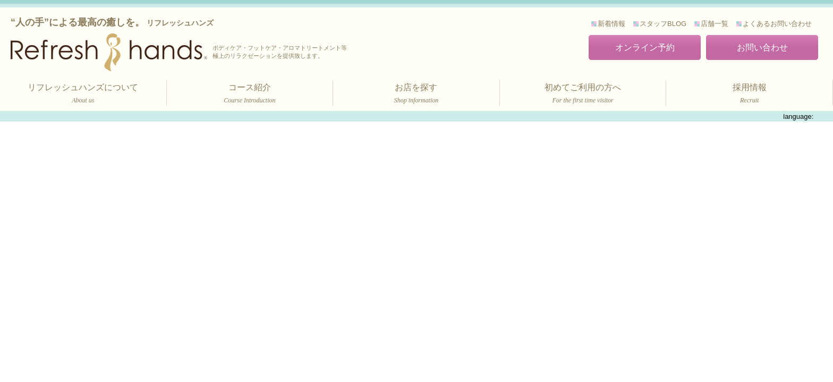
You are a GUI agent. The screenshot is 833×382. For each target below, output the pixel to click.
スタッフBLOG (663, 24)
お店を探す (416, 94)
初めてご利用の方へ (583, 94)
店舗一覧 (714, 24)
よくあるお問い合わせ (777, 24)
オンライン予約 (645, 47)
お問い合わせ (762, 47)
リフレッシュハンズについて (83, 94)
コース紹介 (250, 94)
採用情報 (749, 94)
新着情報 (611, 24)
